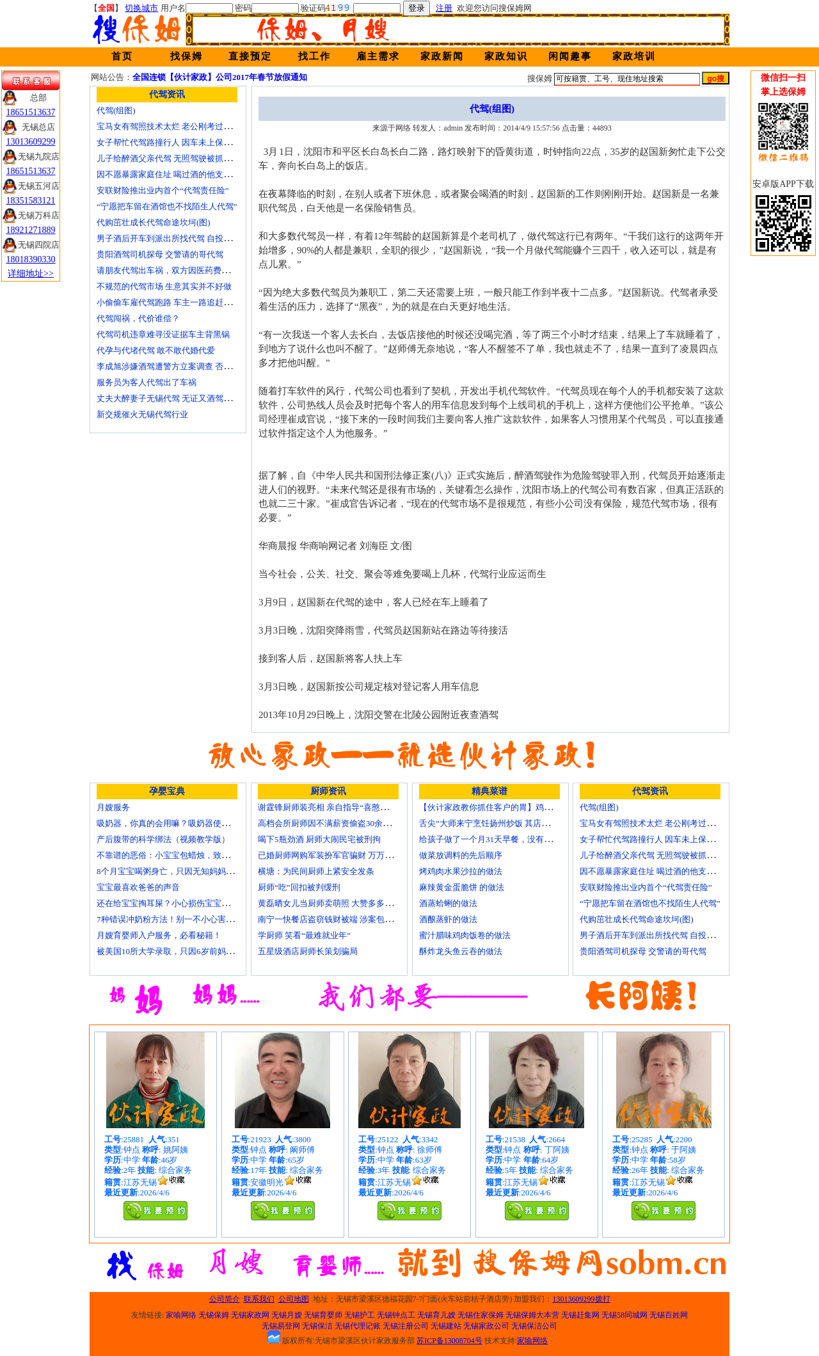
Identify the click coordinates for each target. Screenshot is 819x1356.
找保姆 (186, 56)
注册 (444, 8)
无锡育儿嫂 (436, 1315)
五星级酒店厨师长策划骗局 (308, 951)
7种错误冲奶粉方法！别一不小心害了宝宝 (174, 919)
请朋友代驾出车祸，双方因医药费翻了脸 (171, 270)
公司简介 (224, 1299)
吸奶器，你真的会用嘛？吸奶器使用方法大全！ (184, 823)
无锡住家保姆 (480, 1315)
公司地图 (293, 1299)
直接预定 (250, 56)
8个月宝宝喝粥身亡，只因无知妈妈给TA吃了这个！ (191, 871)
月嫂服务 (113, 807)
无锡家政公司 (486, 1325)
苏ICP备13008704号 (449, 1340)
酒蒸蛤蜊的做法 (448, 903)
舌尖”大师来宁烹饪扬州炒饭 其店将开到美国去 (505, 823)
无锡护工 (359, 1315)
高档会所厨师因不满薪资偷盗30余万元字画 (337, 823)
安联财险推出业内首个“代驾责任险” (163, 190)
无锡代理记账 (358, 1325)
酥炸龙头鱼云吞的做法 (460, 951)
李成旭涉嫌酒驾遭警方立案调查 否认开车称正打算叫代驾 (201, 366)
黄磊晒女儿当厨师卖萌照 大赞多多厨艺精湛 (338, 903)
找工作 (314, 56)
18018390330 (31, 259)
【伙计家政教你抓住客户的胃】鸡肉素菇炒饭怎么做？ (519, 807)
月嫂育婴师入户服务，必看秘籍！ (159, 935)
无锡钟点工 (396, 1315)
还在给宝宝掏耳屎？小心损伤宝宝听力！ (171, 903)
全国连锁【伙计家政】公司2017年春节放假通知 (219, 77)
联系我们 (259, 1299)
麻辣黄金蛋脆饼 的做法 (461, 887)
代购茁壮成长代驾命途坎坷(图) (154, 222)
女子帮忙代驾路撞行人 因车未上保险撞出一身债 (185, 142)
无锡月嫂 (286, 1315)
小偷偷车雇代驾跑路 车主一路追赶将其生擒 (177, 302)
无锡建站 (446, 1325)
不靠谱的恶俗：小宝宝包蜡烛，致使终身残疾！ (184, 855)
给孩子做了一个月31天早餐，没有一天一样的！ (506, 839)
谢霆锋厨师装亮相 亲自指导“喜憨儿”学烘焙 (337, 807)
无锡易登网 (281, 1325)
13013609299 (31, 142)
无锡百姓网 (668, 1315)
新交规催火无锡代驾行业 (142, 414)
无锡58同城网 (624, 1315)
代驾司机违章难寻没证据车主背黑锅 (163, 334)
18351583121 (31, 200)
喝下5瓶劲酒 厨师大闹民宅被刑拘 (319, 839)
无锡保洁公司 (534, 1325)
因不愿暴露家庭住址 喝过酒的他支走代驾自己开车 (189, 174)
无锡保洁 (317, 1325)
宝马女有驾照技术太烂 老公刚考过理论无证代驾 (185, 126)
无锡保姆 (213, 1315)
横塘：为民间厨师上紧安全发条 (316, 871)
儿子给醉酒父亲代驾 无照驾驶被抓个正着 (172, 158)
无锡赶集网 (580, 1315)
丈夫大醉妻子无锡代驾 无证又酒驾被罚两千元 (181, 398)
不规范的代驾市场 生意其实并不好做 (164, 286)
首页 (122, 56)
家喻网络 (181, 1315)
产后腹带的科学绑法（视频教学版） (163, 839)
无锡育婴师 (323, 1315)
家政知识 (506, 56)
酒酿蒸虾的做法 (448, 919)
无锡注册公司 (406, 1325)
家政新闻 (442, 56)
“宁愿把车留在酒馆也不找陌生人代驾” (167, 206)
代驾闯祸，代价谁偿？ (138, 318)
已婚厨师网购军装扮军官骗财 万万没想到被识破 (346, 855)
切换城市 (141, 8)
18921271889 (31, 230)
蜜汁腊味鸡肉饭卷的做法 (465, 935)
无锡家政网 (250, 1315)
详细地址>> (31, 273)
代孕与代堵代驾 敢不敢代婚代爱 (156, 350)
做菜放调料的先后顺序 (460, 855)
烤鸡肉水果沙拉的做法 (460, 871)
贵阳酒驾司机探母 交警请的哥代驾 (160, 254)
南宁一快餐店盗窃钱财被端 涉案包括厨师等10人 (346, 919)
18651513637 (31, 112)
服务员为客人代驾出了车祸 (146, 382)
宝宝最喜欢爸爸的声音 (138, 887)
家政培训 (634, 56)
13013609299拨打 (581, 1299)
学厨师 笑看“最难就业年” (304, 935)
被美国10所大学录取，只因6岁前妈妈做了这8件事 (188, 951)
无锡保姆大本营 (532, 1315)
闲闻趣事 (570, 56)
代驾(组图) (116, 110)
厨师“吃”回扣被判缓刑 (299, 887)
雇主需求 (378, 56)
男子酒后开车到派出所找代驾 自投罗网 (168, 238)
